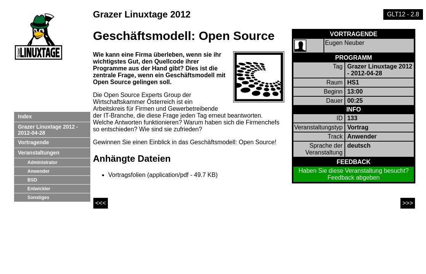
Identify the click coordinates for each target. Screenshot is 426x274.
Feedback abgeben (354, 177)
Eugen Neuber (344, 43)
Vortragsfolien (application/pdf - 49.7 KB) (163, 175)
